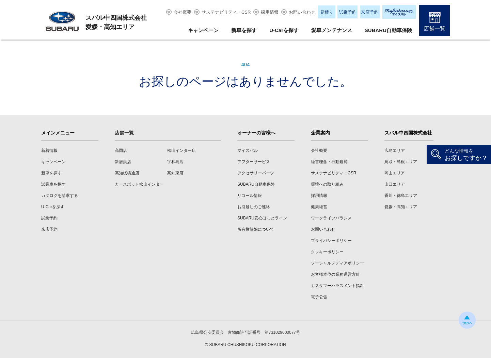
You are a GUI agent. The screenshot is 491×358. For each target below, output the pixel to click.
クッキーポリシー (327, 251)
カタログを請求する (59, 195)
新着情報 (49, 150)
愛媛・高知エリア (400, 206)
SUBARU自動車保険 (388, 30)
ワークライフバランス (331, 218)
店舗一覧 (434, 28)
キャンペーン (203, 30)
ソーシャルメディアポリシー (337, 263)
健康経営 (319, 206)
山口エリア (394, 184)
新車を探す (244, 30)
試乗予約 (348, 12)
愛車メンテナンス (331, 30)
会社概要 (182, 12)
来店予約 (370, 12)
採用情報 (270, 12)
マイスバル (247, 150)
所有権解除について (255, 229)
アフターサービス (253, 161)
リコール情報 (249, 195)
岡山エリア (394, 173)
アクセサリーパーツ (255, 173)
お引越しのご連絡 (253, 206)
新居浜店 (123, 161)
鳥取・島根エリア (400, 161)
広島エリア (394, 150)
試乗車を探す (53, 184)
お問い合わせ (302, 12)
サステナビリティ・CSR (226, 12)
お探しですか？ (466, 154)
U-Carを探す (284, 30)
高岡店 (121, 150)
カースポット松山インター (139, 184)
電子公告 (319, 297)
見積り (326, 12)
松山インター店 (181, 150)
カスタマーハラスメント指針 (337, 285)
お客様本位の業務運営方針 (335, 274)
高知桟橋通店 (127, 173)
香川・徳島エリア (400, 195)
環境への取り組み (327, 184)
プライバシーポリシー (331, 240)
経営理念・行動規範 (329, 161)
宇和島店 (175, 161)
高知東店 (175, 173)
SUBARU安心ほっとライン (262, 218)
